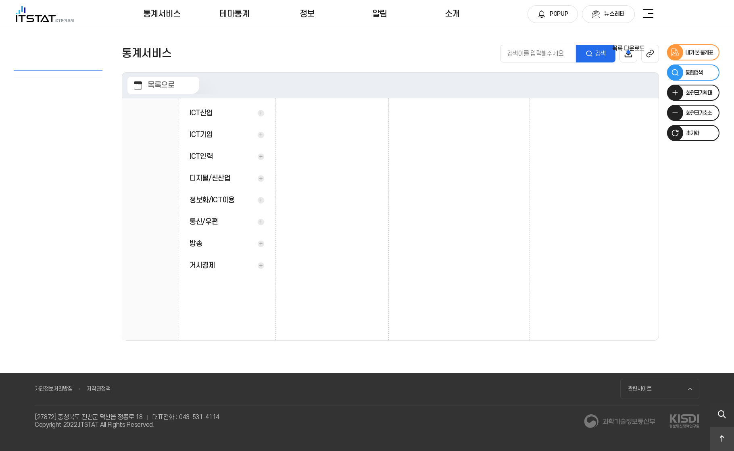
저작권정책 (98, 389)
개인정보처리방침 (53, 389)
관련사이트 (640, 389)
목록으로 (161, 85)
